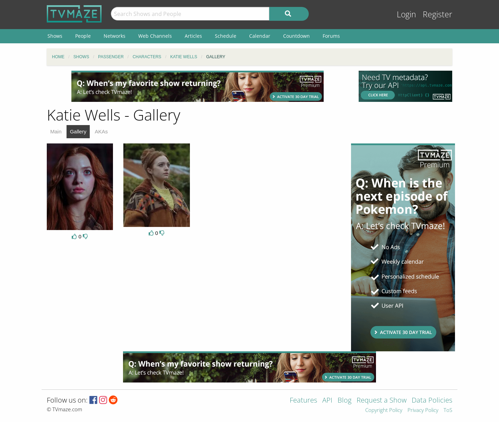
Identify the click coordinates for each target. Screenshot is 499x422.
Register (437, 14)
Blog (344, 401)
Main (56, 131)
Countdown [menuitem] (296, 36)
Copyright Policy (383, 410)
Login (406, 14)
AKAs (101, 131)
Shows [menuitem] (54, 36)
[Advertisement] (197, 86)
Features (303, 401)
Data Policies (432, 401)
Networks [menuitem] (114, 36)
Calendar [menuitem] (259, 36)
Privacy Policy (423, 410)
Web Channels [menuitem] (155, 36)
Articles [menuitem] (193, 36)
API (327, 401)
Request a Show (381, 401)
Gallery (78, 131)
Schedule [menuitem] (225, 36)
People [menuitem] (83, 36)
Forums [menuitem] (331, 36)
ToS (448, 410)
